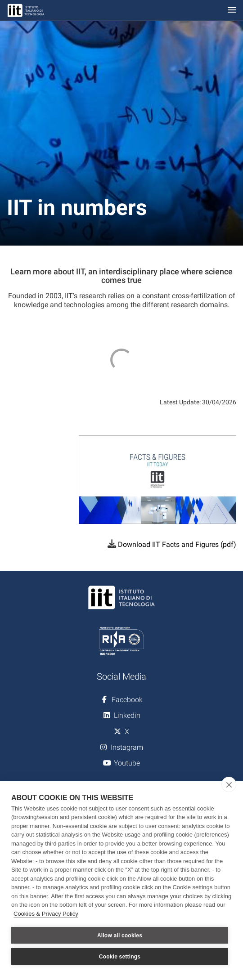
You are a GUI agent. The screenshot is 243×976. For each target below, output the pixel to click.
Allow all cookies (119, 935)
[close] (228, 784)
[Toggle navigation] (231, 10)
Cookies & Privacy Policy (46, 913)
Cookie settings (119, 957)
